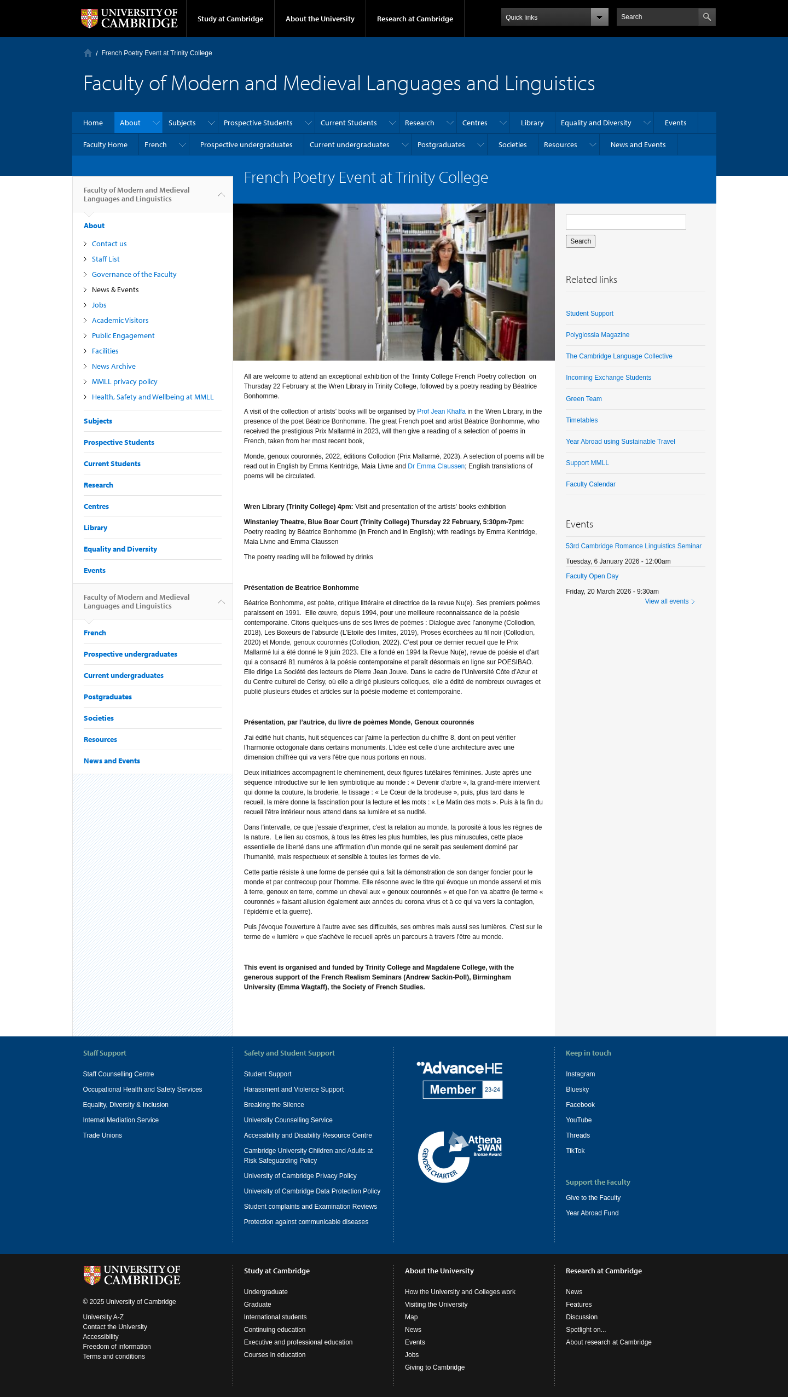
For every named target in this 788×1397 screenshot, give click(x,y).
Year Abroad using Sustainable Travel (620, 441)
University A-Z (103, 1317)
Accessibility (101, 1337)
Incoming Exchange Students (608, 377)
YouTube (579, 1120)
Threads (578, 1135)
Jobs (99, 305)
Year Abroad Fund (592, 1213)
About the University (320, 19)
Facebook (580, 1105)
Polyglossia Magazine (597, 335)
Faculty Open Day (592, 576)
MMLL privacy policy (125, 381)
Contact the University (115, 1327)
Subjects (182, 122)
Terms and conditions (114, 1356)
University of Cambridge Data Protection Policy (312, 1191)
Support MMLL (587, 463)
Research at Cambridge (415, 19)
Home (87, 52)
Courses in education (275, 1355)
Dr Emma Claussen (436, 466)
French (155, 144)
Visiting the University (436, 1304)
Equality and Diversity (596, 122)
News (413, 1330)
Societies (513, 144)
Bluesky (577, 1089)
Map (411, 1317)
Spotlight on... (586, 1330)
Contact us (109, 243)
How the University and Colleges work (460, 1292)
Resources (560, 144)
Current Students (349, 122)
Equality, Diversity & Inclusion (126, 1105)
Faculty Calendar (591, 484)
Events (676, 122)
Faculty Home (105, 144)
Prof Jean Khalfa (442, 411)
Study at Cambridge (230, 19)
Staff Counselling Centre (118, 1074)
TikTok (575, 1151)
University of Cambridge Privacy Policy (300, 1176)
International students (275, 1317)
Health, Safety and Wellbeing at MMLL (153, 397)
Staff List (106, 259)
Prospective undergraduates (246, 144)
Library (532, 122)
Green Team (584, 399)
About (130, 122)
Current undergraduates (350, 144)
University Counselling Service (288, 1120)
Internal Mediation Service (121, 1120)
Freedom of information (117, 1346)
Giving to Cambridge (435, 1367)
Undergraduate (266, 1292)
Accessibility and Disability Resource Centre (308, 1135)
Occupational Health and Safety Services (142, 1089)
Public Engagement (123, 335)
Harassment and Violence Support (294, 1089)
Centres (475, 122)
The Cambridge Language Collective (619, 356)
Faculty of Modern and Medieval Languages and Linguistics (137, 198)
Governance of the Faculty (134, 274)
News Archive (114, 366)
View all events (667, 601)
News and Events (638, 144)
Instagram (580, 1074)
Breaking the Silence (274, 1105)
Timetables (582, 420)
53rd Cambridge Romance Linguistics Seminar (634, 546)
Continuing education (275, 1330)
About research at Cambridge (609, 1342)
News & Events (115, 289)
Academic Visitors (120, 320)
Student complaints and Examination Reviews (310, 1206)
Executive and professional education (298, 1342)
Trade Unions (103, 1135)
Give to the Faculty (593, 1198)
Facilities (105, 351)
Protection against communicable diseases (306, 1222)
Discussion (582, 1317)
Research (419, 122)
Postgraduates (441, 144)
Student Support (589, 313)
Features (579, 1304)
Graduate (257, 1304)
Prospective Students (258, 122)
